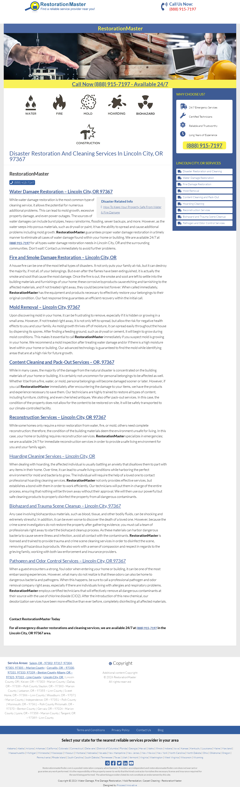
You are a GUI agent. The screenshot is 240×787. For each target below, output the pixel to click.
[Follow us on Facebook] (113, 763)
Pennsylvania (43, 756)
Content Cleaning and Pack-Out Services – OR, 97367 (61, 361)
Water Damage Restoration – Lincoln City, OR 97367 (60, 191)
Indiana (168, 747)
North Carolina (177, 752)
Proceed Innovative (127, 784)
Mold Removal (191, 190)
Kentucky (195, 747)
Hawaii (142, 747)
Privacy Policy (121, 729)
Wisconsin (186, 756)
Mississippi (57, 752)
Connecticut (76, 747)
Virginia (144, 756)
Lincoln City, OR (54, 676)
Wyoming (198, 756)
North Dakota (194, 752)
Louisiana (207, 747)
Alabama (11, 747)
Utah (124, 756)
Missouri (69, 752)
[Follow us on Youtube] (131, 763)
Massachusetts (17, 752)
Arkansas (40, 747)
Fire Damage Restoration (197, 184)
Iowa (176, 747)
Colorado (63, 747)
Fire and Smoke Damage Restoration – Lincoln (54, 257)
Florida (123, 747)
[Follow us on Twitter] (119, 763)
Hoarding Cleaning (193, 203)
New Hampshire (116, 752)
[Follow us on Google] (107, 762)
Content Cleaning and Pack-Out (201, 197)
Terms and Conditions (91, 729)
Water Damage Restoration (198, 177)
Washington (156, 756)
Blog (161, 729)
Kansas (184, 747)
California (52, 747)
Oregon (226, 752)
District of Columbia (107, 747)
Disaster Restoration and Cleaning (202, 171)
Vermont (133, 756)
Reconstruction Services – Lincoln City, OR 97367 (57, 416)
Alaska (20, 747)
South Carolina (75, 756)
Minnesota (43, 752)
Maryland (227, 747)
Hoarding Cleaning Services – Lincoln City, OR (51, 455)
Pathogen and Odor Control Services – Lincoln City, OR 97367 (66, 560)
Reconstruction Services (196, 210)
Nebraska (92, 752)
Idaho (151, 747)
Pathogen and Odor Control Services (204, 223)
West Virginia (171, 756)
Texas (117, 756)
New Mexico (148, 752)
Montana (80, 752)
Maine (217, 747)
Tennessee (106, 756)
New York (162, 752)
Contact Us (143, 729)
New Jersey (133, 752)
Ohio (205, 752)
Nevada (102, 752)
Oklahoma (215, 752)
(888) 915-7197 (182, 9)
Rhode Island (59, 756)
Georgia (133, 747)
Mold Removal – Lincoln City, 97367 (44, 306)
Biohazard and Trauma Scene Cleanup (204, 216)
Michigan (31, 752)
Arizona (30, 747)
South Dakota (92, 756)
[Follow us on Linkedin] (125, 763)
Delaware (90, 747)
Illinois (159, 747)
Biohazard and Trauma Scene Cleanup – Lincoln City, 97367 (64, 505)
